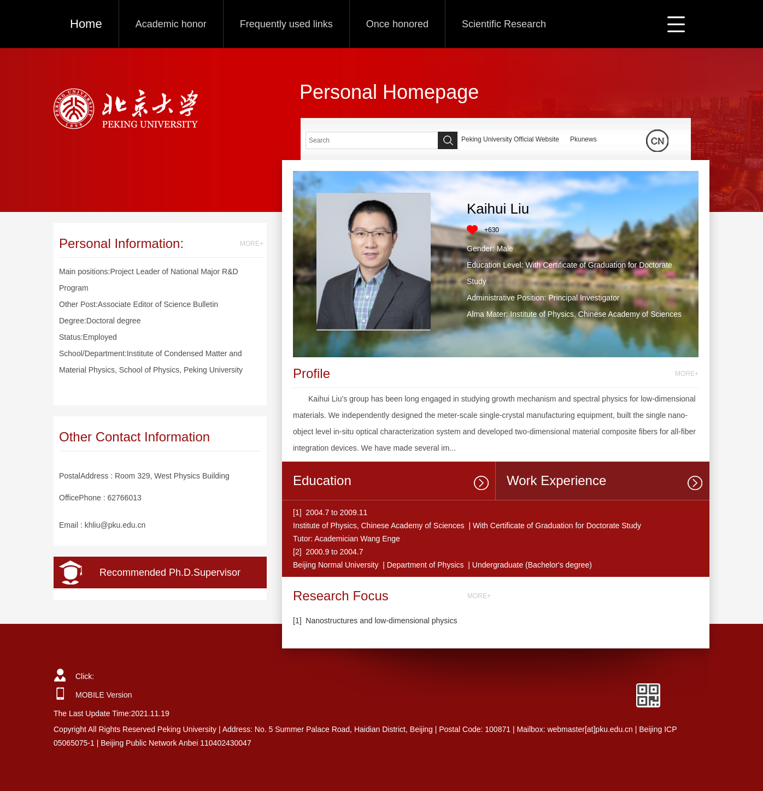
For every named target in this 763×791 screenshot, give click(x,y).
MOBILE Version (103, 694)
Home (86, 24)
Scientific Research (504, 24)
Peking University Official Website (510, 139)
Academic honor (171, 24)
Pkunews (583, 139)
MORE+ (251, 243)
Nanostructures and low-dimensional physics (381, 620)
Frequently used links (286, 24)
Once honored (397, 24)
